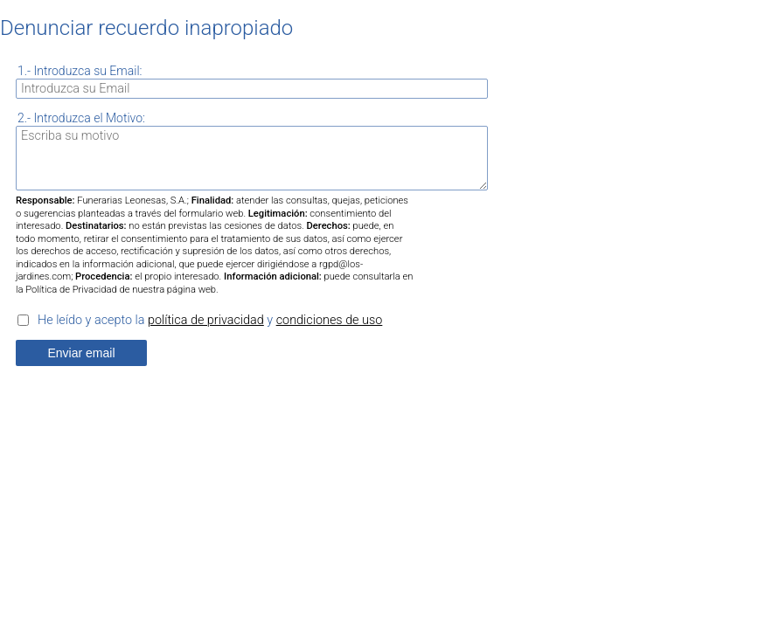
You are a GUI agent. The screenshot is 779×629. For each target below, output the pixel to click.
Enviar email (81, 353)
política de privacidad (206, 320)
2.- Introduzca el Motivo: (81, 118)
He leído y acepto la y (210, 320)
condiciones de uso (329, 320)
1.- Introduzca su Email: (79, 71)
